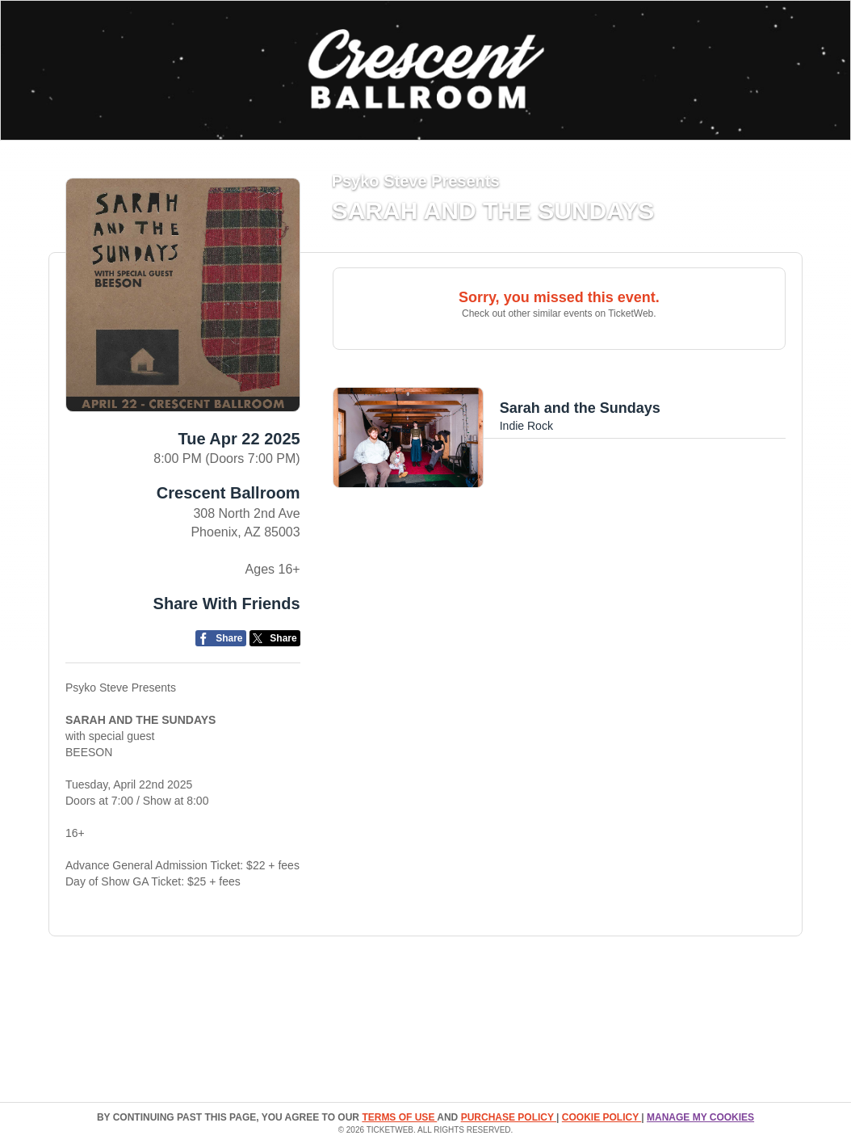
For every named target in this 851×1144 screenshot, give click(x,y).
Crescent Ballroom (228, 493)
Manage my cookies (700, 1117)
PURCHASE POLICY (508, 1117)
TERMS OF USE (399, 1117)
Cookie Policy (601, 1117)
